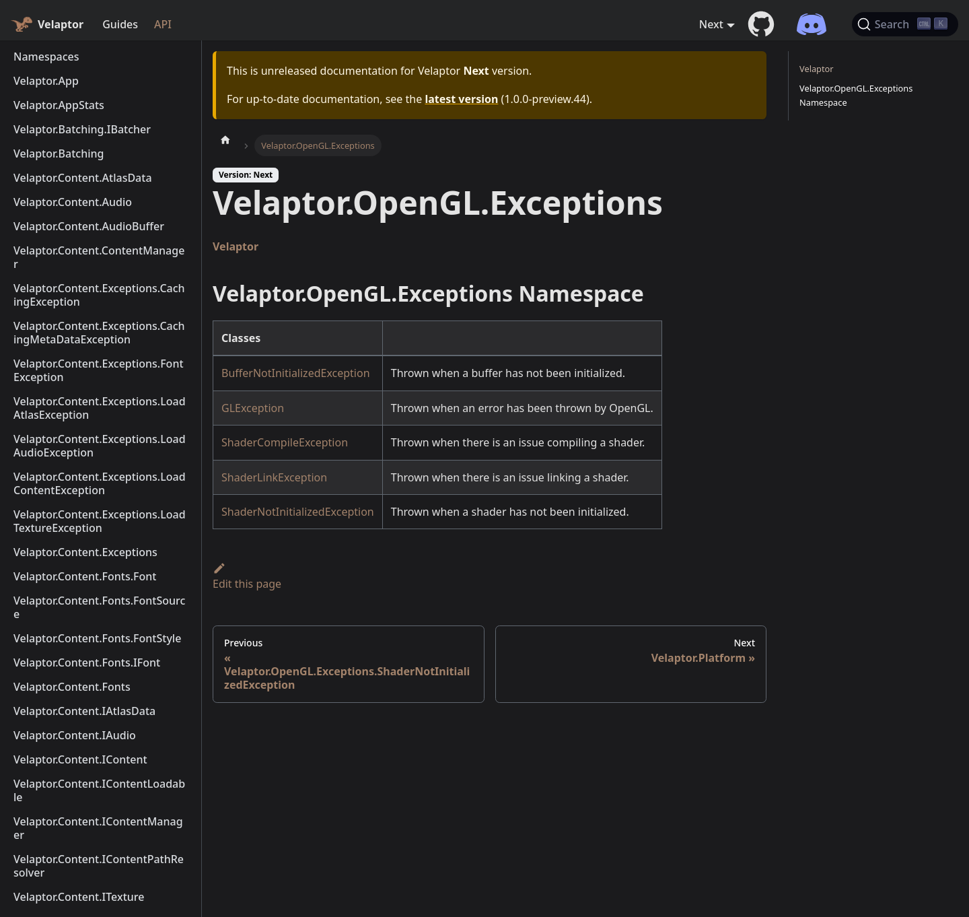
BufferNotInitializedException (295, 373)
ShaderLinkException (274, 477)
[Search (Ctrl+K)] (905, 24)
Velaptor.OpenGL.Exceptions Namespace (855, 95)
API (163, 24)
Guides (120, 24)
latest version (461, 99)
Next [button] (711, 24)
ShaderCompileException (284, 442)
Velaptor (235, 246)
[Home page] (225, 139)
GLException (252, 408)
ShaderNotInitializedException (297, 511)
